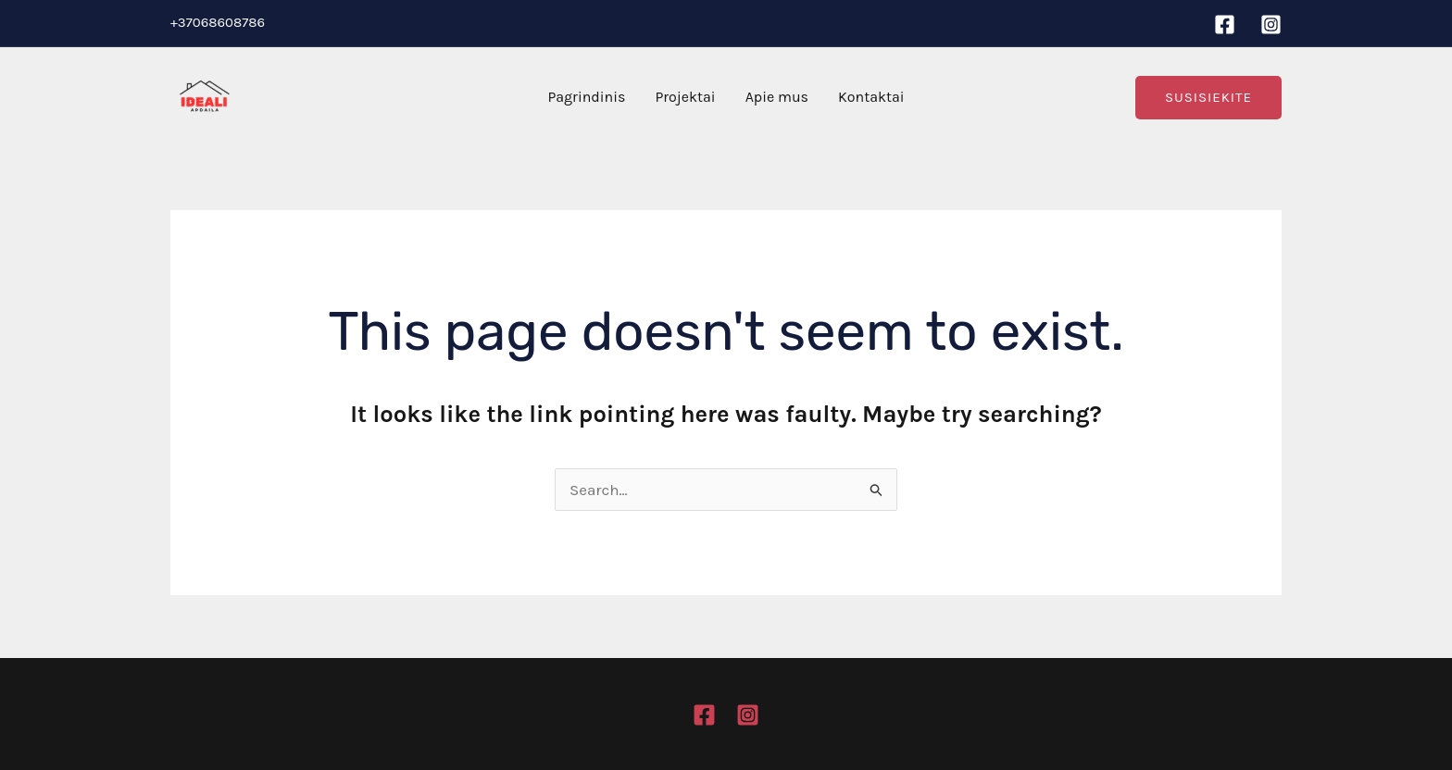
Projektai (685, 97)
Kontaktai (871, 97)
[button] (1208, 97)
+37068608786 (217, 22)
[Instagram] (1271, 24)
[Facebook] (1224, 24)
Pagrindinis (586, 97)
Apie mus (776, 97)
